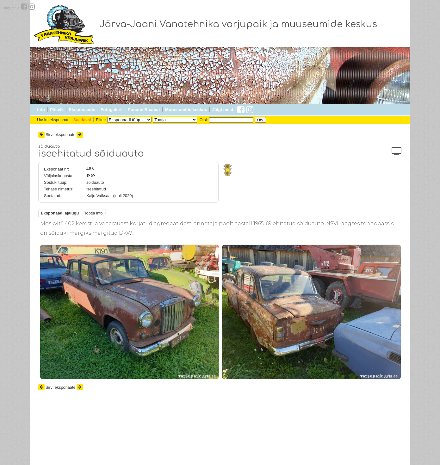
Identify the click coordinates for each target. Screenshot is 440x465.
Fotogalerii (111, 109)
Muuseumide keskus (186, 109)
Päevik (57, 109)
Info (41, 109)
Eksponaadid (82, 109)
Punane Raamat (144, 109)
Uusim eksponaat (52, 119)
